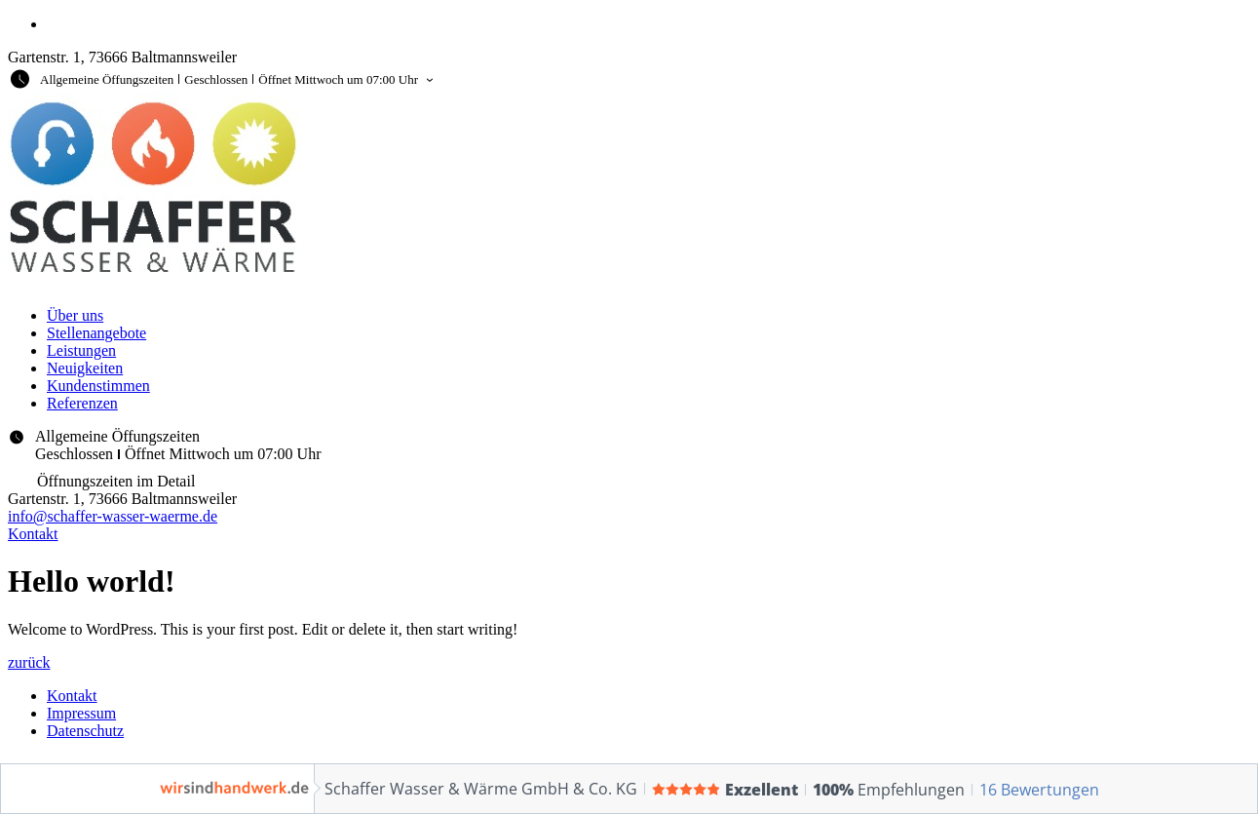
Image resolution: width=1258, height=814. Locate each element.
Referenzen (82, 403)
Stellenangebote (96, 333)
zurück (29, 662)
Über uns (75, 315)
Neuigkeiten (85, 368)
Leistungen (81, 350)
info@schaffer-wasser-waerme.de (112, 516)
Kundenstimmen (98, 385)
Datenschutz (85, 730)
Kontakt (72, 695)
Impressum (81, 713)
